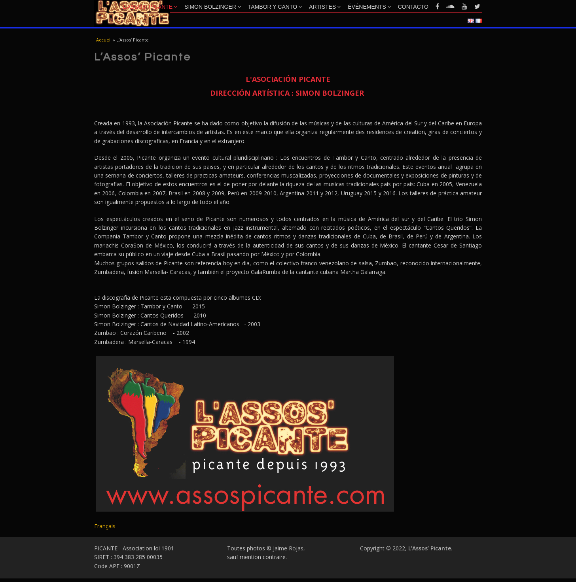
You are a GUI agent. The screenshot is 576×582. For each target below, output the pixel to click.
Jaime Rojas (288, 548)
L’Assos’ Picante (150, 7)
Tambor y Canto (275, 7)
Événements (369, 7)
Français (105, 526)
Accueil (104, 40)
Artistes (325, 7)
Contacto (413, 7)
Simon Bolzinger (212, 7)
